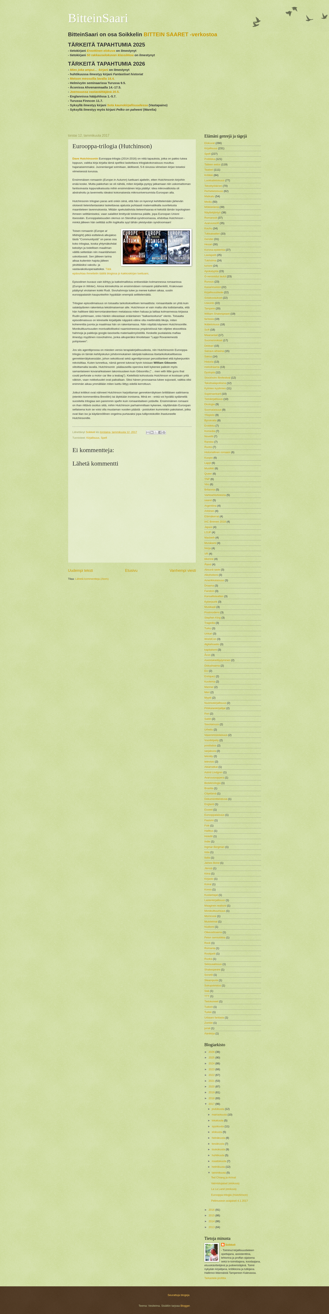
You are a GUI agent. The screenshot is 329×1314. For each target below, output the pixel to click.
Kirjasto (208, 878)
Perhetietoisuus (213, 191)
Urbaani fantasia (214, 1017)
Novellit (208, 436)
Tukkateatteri (212, 233)
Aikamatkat (211, 766)
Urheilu (208, 729)
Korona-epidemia (214, 249)
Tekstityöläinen (213, 185)
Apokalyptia (211, 271)
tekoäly (208, 756)
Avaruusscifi (211, 223)
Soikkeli (230, 1244)
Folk (206, 825)
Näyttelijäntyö (212, 212)
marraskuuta (219, 1114)
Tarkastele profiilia (215, 1278)
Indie (207, 841)
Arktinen (209, 510)
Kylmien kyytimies (215, 388)
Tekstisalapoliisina (215, 383)
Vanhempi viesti (183, 570)
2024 (212, 1063)
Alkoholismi (211, 574)
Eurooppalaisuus (214, 814)
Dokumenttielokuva (215, 798)
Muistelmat (210, 921)
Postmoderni (211, 612)
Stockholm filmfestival (217, 377)
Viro (206, 484)
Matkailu (209, 196)
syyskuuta (218, 1126)
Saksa (208, 356)
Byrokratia (210, 420)
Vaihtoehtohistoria (215, 495)
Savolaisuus (211, 724)
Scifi (206, 329)
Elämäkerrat (211, 516)
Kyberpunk (210, 601)
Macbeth (209, 537)
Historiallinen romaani (217, 452)
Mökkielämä (211, 207)
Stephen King (212, 617)
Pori (206, 713)
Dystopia (209, 372)
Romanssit (210, 217)
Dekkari (209, 345)
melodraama (211, 366)
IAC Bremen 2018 (215, 521)
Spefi (104, 437)
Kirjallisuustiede (213, 292)
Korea (208, 889)
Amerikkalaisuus (214, 580)
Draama (209, 585)
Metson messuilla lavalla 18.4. (92, 78)
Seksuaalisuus (213, 964)
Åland (207, 564)
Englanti (209, 804)
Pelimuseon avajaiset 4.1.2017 (229, 1200)
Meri (207, 692)
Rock (207, 942)
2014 (212, 1221)
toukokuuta (219, 1149)
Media (208, 201)
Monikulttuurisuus (214, 910)
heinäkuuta (219, 1137)
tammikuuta (219, 1172)
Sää (206, 990)
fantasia (209, 318)
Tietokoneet (211, 1001)
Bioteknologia (212, 783)
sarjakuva (210, 750)
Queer (208, 473)
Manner (209, 687)
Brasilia (208, 788)
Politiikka (209, 159)
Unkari (208, 633)
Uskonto (209, 303)
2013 (212, 1227)
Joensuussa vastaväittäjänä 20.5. (95, 91)
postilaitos (210, 745)
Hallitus (208, 830)
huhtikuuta (218, 1155)
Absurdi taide (212, 569)
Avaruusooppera (214, 777)
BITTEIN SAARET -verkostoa (180, 34)
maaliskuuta (219, 1161)
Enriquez (209, 676)
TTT (206, 996)
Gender (208, 239)
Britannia (209, 489)
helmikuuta (219, 1166)
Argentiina (210, 505)
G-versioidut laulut (215, 276)
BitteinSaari (98, 18)
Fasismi (209, 820)
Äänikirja (209, 1033)
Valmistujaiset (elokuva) (225, 1183)
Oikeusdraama (213, 932)
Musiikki (209, 468)
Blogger (185, 1305)
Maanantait (211, 335)
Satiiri (207, 718)
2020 (212, 1086)
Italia (207, 857)
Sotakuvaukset (213, 297)
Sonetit (208, 974)
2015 (212, 1215)
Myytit (208, 697)
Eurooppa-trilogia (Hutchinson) (229, 1194)
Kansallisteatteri (213, 596)
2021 (212, 1080)
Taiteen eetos (212, 164)
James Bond (211, 862)
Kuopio (208, 457)
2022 (212, 1075)
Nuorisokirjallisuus (215, 702)
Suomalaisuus (212, 409)
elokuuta (217, 1132)
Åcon (207, 654)
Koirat (208, 884)
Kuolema (209, 681)
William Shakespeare (217, 313)
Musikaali (210, 606)
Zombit (208, 1022)
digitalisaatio (211, 644)
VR (206, 553)
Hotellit (208, 836)
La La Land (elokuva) (223, 1189)
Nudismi (209, 926)
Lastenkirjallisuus (214, 900)
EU (206, 670)
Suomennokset (213, 340)
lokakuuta (218, 1120)
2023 (212, 1069)
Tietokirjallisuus (213, 399)
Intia (206, 852)
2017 (212, 1103)
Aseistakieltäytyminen (217, 660)
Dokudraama (212, 665)
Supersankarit (212, 393)
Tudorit (208, 1006)
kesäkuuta (218, 1143)
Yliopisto (209, 414)
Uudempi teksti (80, 570)
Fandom (209, 591)
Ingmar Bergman (214, 846)
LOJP (207, 532)
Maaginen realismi (215, 905)
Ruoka (208, 958)
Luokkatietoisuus (214, 180)
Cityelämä (210, 793)
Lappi (207, 462)
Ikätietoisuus (211, 324)
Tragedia (209, 622)
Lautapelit (210, 255)
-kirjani (89, 69)
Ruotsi (208, 447)
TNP (207, 479)
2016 (212, 1209)
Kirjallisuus (92, 437)
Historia (209, 361)
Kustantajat (211, 894)
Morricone (210, 916)
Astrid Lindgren (213, 772)
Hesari (208, 244)
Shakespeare (212, 969)
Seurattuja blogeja (178, 1295)
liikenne (209, 558)
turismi (208, 265)
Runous (209, 281)
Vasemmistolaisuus (215, 735)
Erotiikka (209, 425)
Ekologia (209, 404)
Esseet (208, 809)
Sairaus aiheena (214, 351)
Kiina (207, 873)
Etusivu (131, 570)
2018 (212, 1098)
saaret (208, 500)
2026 (212, 1051)
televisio (209, 761)
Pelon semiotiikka (214, 937)
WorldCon (210, 639)
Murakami (210, 543)
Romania (209, 948)
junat (207, 1028)
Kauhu (208, 228)
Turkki (208, 1012)
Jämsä (208, 868)
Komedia (209, 431)
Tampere (209, 308)
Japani (208, 527)
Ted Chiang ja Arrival (223, 1177)
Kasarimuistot (212, 287)
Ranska (209, 441)
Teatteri (208, 169)
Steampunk (211, 980)
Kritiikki (208, 175)
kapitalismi (210, 649)
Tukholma (210, 260)
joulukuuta (218, 1108)
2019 (212, 1092)
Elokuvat (209, 143)
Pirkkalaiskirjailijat (215, 708)
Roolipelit (209, 953)
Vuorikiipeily (211, 740)
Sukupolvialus (212, 985)
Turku (207, 628)
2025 (212, 1057)
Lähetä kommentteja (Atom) (92, 578)
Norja (207, 548)
